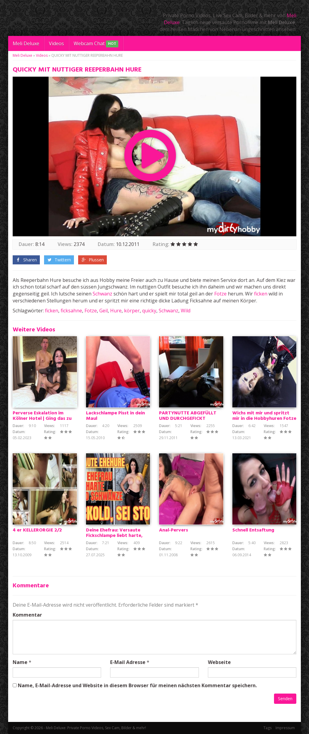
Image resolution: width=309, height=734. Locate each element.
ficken (260, 293)
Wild (185, 310)
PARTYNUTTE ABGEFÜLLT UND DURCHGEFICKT (187, 416)
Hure (116, 310)
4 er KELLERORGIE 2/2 (37, 530)
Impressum (285, 727)
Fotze (220, 293)
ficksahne (71, 310)
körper (132, 310)
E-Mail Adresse (127, 662)
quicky (149, 310)
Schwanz (102, 293)
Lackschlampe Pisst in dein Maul (115, 416)
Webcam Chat (96, 44)
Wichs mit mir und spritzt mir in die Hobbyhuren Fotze (264, 416)
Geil (103, 310)
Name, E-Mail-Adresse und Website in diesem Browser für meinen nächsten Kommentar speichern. (137, 685)
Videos (56, 43)
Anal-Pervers (173, 530)
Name (20, 662)
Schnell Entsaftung (253, 530)
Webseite (219, 662)
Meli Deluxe (26, 43)
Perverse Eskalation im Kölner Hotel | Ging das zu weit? (42, 418)
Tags (267, 727)
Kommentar (27, 614)
